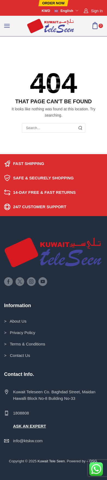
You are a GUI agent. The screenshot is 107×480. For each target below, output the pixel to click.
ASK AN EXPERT (29, 426)
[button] (53, 3)
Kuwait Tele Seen (51, 461)
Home (9, 43)
